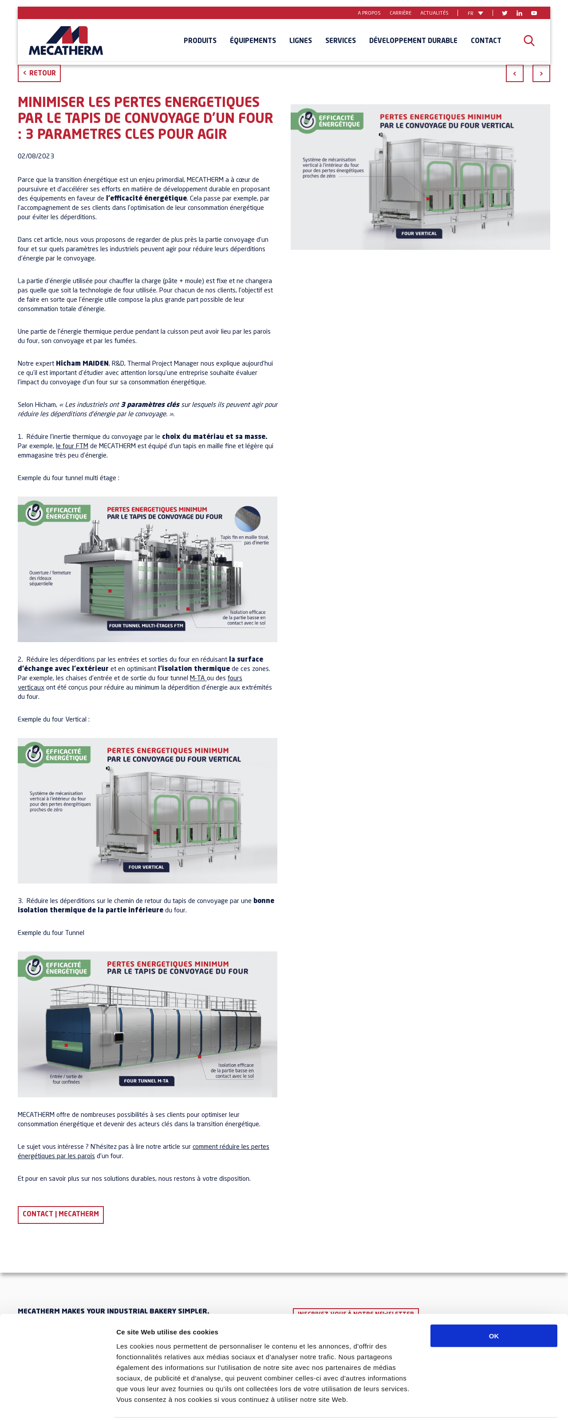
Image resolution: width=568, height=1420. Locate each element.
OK (494, 1303)
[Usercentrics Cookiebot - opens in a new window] (57, 1402)
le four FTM (72, 446)
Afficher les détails (489, 1402)
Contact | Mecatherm (61, 1214)
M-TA (197, 678)
